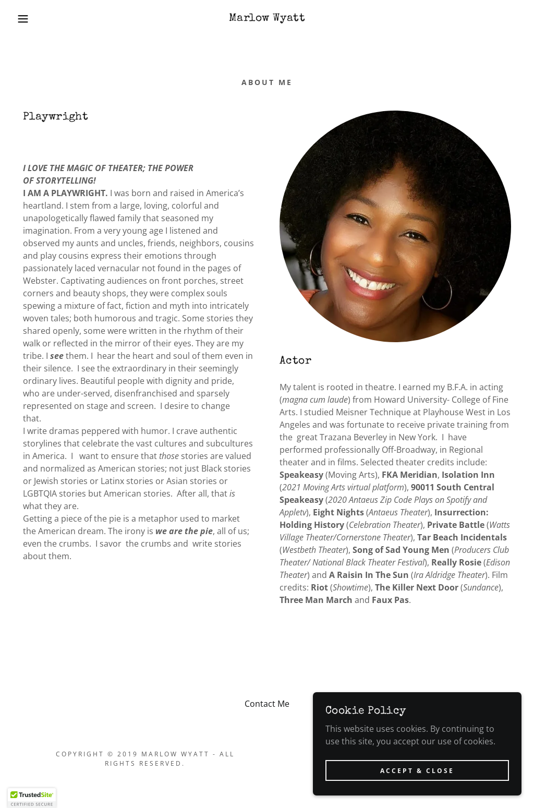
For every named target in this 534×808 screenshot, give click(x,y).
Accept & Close (417, 784)
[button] (27, 18)
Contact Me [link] (267, 703)
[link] (267, 17)
